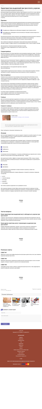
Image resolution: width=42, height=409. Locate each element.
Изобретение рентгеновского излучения (24, 305)
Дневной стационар (21, 351)
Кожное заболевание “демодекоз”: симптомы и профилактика (7, 305)
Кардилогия (21, 343)
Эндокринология (21, 340)
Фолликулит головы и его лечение (20, 117)
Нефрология (21, 345)
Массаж (21, 348)
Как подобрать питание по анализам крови (16, 305)
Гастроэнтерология (21, 354)
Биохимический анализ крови (35, 305)
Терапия (21, 346)
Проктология (21, 352)
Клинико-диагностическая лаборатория (21, 349)
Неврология (21, 338)
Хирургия (21, 337)
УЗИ (21, 342)
